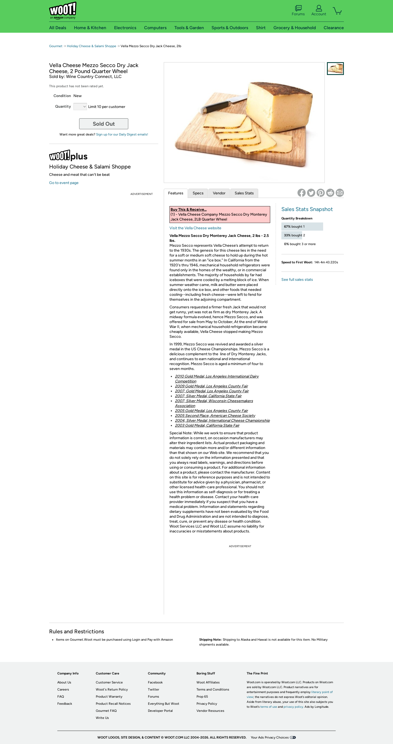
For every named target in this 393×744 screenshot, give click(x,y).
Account (318, 10)
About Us (64, 682)
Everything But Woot (163, 704)
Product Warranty (109, 696)
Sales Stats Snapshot (307, 209)
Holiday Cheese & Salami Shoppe (91, 46)
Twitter (153, 689)
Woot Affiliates (208, 682)
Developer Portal (160, 711)
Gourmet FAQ (106, 711)
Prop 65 (202, 696)
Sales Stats (244, 193)
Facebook (155, 682)
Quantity (63, 106)
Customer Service (109, 682)
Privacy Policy (206, 704)
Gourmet (55, 46)
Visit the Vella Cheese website (195, 228)
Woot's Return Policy (112, 689)
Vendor (219, 193)
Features (175, 193)
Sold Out (104, 124)
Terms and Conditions (212, 689)
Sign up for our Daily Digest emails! (122, 134)
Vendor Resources (210, 711)
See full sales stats (297, 279)
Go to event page (64, 182)
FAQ (60, 696)
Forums (298, 10)
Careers (63, 689)
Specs (198, 193)
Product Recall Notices (113, 704)
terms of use (268, 707)
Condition (62, 96)
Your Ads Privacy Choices (270, 737)
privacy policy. (294, 707)
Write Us (102, 718)
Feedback (64, 704)
